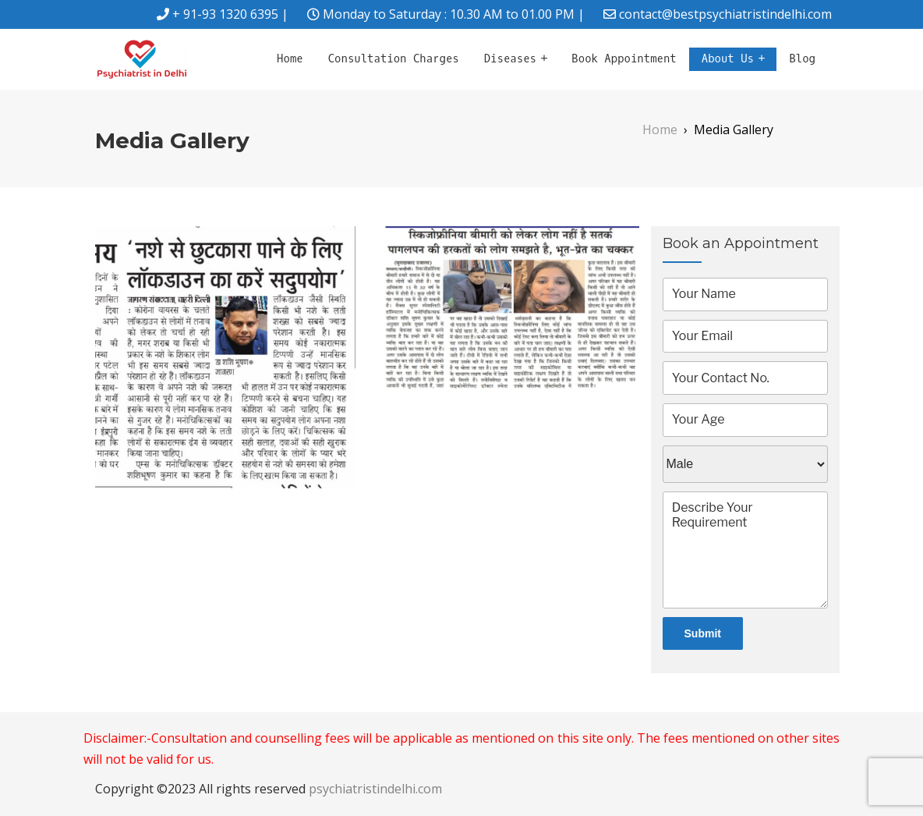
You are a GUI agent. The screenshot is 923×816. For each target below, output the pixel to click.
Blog (802, 58)
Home (290, 58)
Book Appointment (623, 58)
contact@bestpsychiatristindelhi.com (725, 14)
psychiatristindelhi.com (375, 788)
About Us (728, 58)
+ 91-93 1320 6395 (225, 14)
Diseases (510, 58)
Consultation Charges (393, 58)
